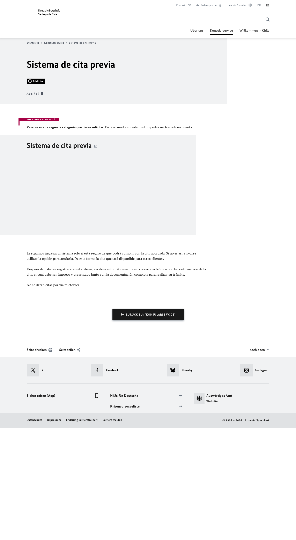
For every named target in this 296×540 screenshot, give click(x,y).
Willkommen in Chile (254, 30)
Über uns (197, 30)
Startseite (34, 43)
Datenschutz (34, 532)
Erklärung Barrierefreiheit (81, 532)
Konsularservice (221, 30)
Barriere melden (112, 532)
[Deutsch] (259, 5)
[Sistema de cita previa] (148, 297)
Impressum (54, 532)
